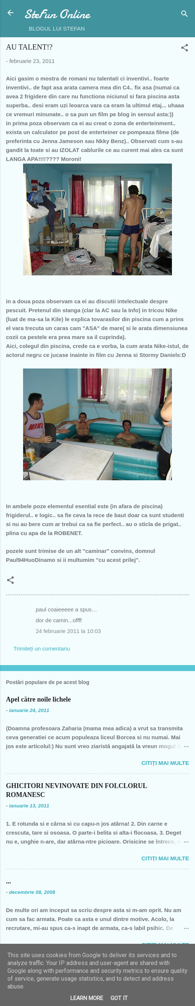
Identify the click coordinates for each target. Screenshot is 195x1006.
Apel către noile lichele (38, 699)
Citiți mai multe (165, 763)
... (8, 881)
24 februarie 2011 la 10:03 (68, 631)
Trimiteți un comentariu (41, 648)
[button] (184, 49)
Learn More (86, 998)
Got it (119, 998)
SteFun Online (57, 14)
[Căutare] (184, 15)
